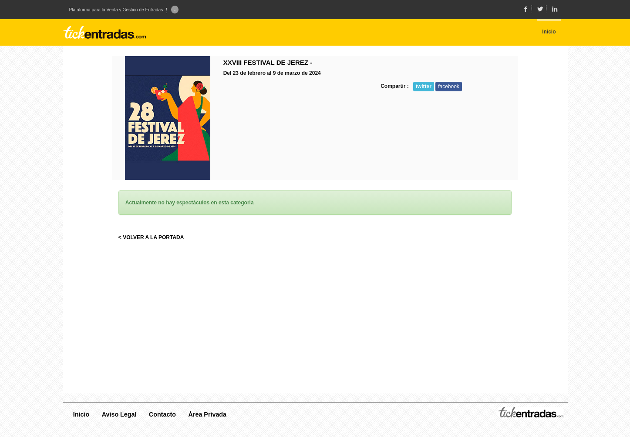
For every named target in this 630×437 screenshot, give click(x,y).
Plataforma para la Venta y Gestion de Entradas (116, 10)
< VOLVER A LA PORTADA (151, 237)
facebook (448, 86)
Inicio (81, 414)
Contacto (162, 414)
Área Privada (207, 414)
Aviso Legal (119, 414)
